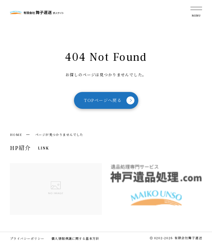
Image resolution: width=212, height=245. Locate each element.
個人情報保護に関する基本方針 (75, 238)
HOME (16, 134)
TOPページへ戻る (109, 100)
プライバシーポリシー (27, 238)
